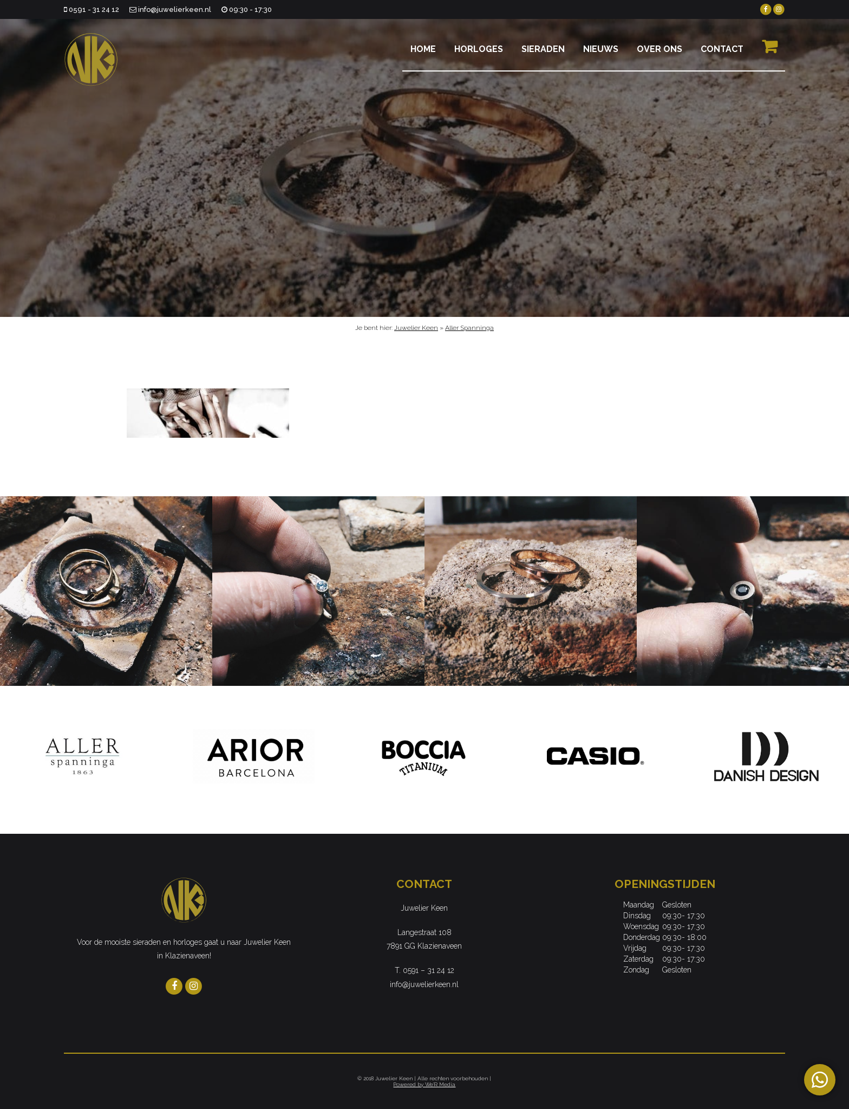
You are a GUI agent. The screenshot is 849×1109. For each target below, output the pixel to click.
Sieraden (543, 49)
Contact (722, 49)
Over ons (659, 49)
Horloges (478, 49)
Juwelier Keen (416, 328)
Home (423, 49)
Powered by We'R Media (424, 1084)
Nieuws (600, 49)
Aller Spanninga (469, 328)
